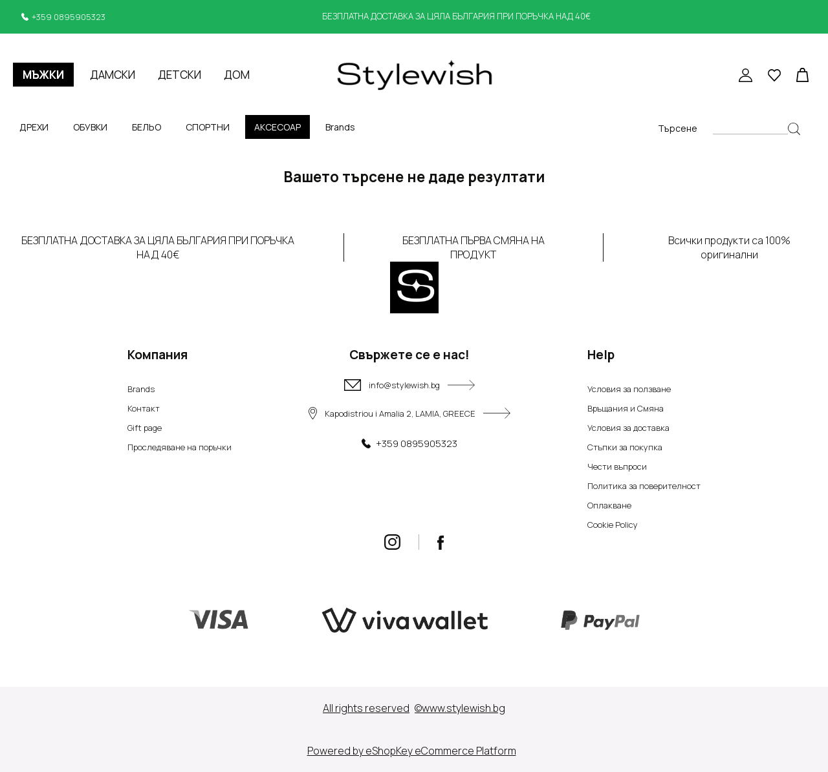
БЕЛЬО (146, 127)
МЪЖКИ (43, 74)
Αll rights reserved (366, 708)
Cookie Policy (612, 524)
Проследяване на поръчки (179, 447)
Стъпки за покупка (624, 447)
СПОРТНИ (208, 127)
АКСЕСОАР (277, 127)
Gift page (144, 427)
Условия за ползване (629, 389)
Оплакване (609, 505)
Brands (340, 127)
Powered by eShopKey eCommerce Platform (411, 751)
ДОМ (237, 74)
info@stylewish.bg (409, 385)
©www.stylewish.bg (460, 708)
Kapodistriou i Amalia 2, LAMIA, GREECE (409, 413)
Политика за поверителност (644, 486)
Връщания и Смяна (625, 408)
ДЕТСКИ (179, 74)
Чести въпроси (617, 466)
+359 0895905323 (68, 17)
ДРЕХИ (34, 127)
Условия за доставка (628, 427)
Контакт (143, 408)
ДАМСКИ (112, 74)
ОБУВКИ (90, 127)
